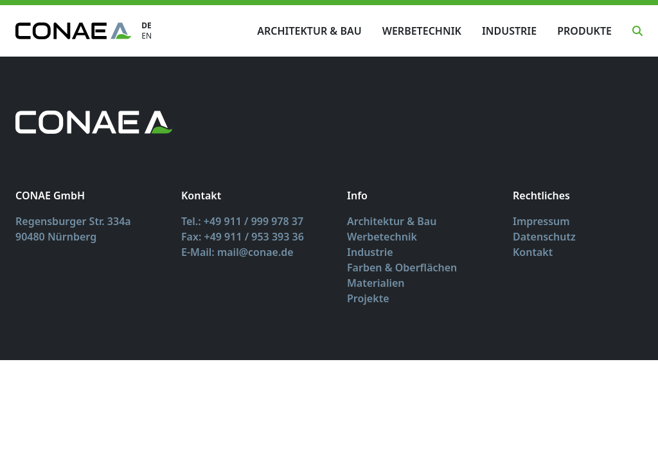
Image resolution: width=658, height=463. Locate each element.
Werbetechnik (421, 31)
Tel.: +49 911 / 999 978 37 (242, 221)
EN (146, 36)
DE (146, 26)
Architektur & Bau (309, 31)
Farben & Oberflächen (402, 267)
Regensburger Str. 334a (73, 221)
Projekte (368, 298)
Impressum (541, 221)
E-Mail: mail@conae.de (237, 252)
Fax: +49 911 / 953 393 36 (242, 237)
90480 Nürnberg (55, 237)
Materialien (376, 283)
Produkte (584, 31)
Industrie (509, 31)
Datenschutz (544, 237)
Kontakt (533, 252)
